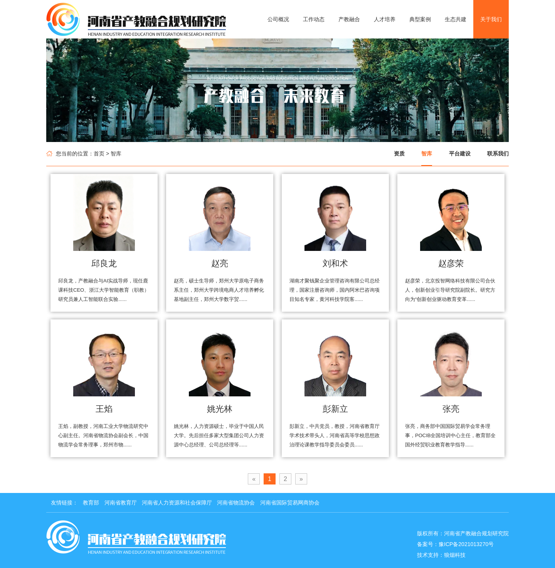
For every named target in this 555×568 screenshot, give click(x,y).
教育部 (91, 503)
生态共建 (455, 19)
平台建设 (460, 153)
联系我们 (498, 153)
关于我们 (491, 19)
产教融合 (349, 19)
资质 (399, 153)
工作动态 (314, 19)
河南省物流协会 (236, 503)
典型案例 (420, 19)
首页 (99, 153)
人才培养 (384, 19)
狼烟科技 (455, 555)
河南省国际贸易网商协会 (290, 503)
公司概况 (278, 19)
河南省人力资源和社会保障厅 (177, 503)
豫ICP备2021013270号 (466, 544)
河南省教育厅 (120, 503)
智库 (426, 153)
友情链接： (64, 503)
